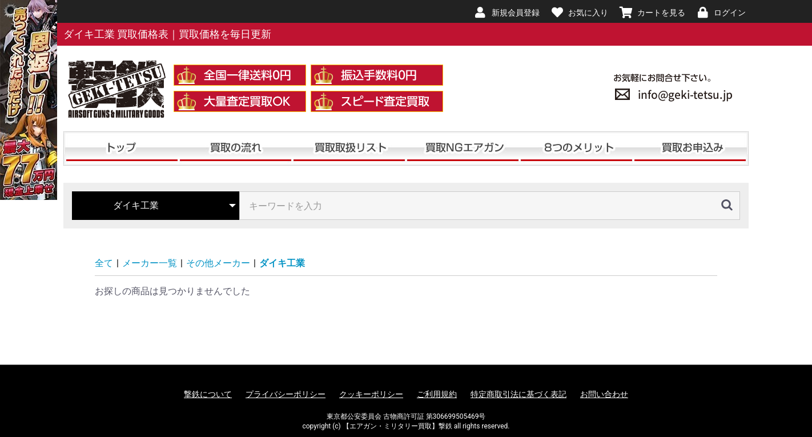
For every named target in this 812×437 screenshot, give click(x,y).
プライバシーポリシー (285, 394)
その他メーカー (218, 263)
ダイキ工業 (282, 263)
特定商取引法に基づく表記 (518, 394)
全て (104, 263)
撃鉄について (208, 394)
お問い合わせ (604, 394)
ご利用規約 (437, 394)
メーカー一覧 (149, 263)
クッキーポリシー (371, 394)
